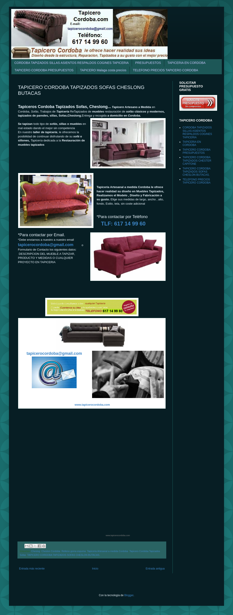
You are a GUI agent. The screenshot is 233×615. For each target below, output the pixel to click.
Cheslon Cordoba (50, 551)
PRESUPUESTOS (148, 63)
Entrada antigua (155, 568)
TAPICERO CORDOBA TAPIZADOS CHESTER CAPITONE (197, 160)
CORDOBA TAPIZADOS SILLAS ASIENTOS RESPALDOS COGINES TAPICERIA (71, 63)
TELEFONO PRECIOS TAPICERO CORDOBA (165, 70)
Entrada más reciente (32, 568)
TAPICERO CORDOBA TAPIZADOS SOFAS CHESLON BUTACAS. (63, 555)
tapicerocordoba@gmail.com (45, 245)
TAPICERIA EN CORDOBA (186, 63)
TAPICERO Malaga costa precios (103, 70)
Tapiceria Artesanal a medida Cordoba (107, 551)
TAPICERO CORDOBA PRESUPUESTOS (44, 70)
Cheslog (35, 551)
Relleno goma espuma (74, 551)
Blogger (129, 595)
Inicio (95, 568)
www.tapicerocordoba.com (118, 535)
